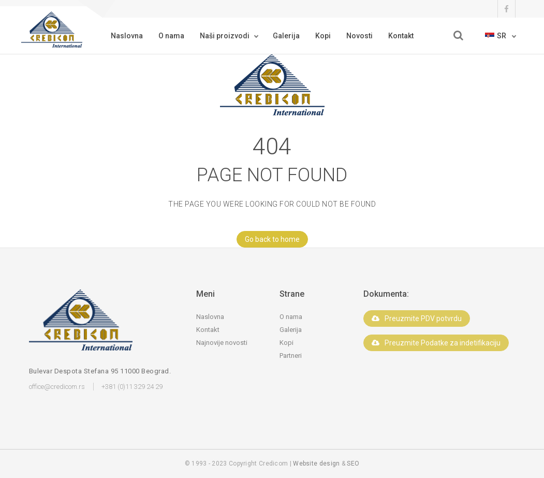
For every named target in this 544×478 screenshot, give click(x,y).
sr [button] (496, 36)
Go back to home (268, 239)
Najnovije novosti (221, 342)
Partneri (291, 355)
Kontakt (401, 36)
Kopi (323, 36)
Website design (316, 463)
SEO (353, 463)
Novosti (359, 36)
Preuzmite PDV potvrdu (417, 318)
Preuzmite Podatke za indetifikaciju (436, 343)
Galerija (286, 36)
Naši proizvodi (224, 36)
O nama (171, 36)
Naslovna (127, 36)
